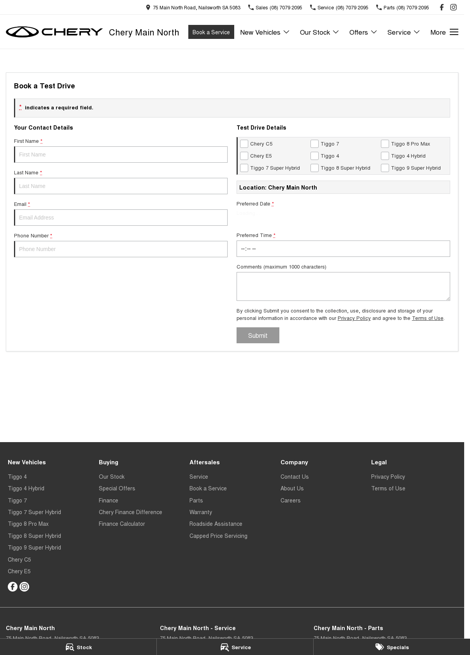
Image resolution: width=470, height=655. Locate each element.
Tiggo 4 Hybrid (26, 488)
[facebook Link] (442, 7)
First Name (121, 150)
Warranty (200, 512)
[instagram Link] (453, 7)
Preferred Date (343, 212)
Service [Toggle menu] (404, 32)
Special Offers (117, 488)
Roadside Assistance (215, 523)
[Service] (235, 647)
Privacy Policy (354, 317)
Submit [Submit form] (258, 335)
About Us (292, 488)
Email (121, 213)
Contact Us (295, 476)
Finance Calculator (122, 523)
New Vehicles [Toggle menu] (265, 32)
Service (198, 476)
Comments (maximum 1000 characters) (343, 282)
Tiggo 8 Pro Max (28, 523)
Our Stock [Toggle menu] (320, 32)
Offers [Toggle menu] (363, 32)
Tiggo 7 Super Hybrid (34, 512)
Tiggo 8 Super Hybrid (34, 535)
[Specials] (392, 647)
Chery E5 (19, 571)
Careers (291, 500)
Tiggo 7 (17, 500)
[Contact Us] (193, 7)
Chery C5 (19, 559)
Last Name (121, 181)
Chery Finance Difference (130, 512)
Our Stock (112, 476)
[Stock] (78, 647)
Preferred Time (343, 244)
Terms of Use (428, 317)
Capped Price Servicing (218, 535)
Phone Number (121, 244)
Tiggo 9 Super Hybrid (34, 547)
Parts (196, 500)
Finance (108, 500)
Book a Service (211, 32)
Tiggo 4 (17, 476)
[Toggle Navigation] (444, 32)
